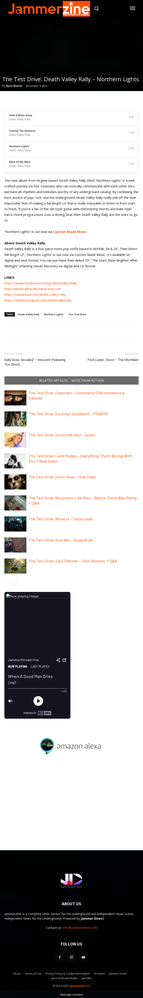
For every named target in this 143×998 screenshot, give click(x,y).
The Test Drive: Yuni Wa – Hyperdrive (61, 539)
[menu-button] (133, 8)
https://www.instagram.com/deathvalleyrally (38, 300)
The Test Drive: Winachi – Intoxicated (61, 518)
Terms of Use (33, 973)
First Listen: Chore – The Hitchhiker (113, 360)
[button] (96, 8)
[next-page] (14, 582)
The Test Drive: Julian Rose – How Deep (62, 476)
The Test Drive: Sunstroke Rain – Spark (62, 434)
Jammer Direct (118, 973)
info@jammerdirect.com (80, 928)
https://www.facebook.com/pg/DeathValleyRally (40, 283)
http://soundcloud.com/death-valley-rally (35, 294)
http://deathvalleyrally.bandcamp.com (32, 289)
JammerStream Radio (64, 978)
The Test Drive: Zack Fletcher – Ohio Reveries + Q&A (73, 560)
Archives (99, 973)
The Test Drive (77, 314)
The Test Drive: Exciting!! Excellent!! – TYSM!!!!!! (68, 413)
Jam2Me (87, 978)
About (17, 973)
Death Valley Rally (28, 314)
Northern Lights (53, 314)
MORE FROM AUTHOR (87, 380)
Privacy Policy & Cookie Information (68, 973)
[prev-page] (7, 582)
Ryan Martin (14, 85)
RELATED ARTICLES (53, 380)
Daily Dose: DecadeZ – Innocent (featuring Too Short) (34, 362)
